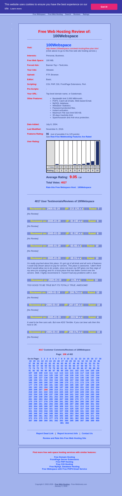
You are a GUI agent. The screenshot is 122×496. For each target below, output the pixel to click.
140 (56, 378)
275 (30, 401)
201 (82, 387)
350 (56, 413)
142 (66, 378)
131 (82, 375)
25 (54, 361)
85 (78, 368)
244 (87, 394)
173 (82, 382)
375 (40, 418)
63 (62, 366)
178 (35, 385)
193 (40, 387)
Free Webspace (39, 14)
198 (66, 387)
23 (46, 361)
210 (56, 389)
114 (66, 373)
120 (97, 373)
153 (51, 380)
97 (54, 370)
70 (90, 366)
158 (77, 380)
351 (61, 413)
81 (62, 368)
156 (66, 380)
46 (66, 363)
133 (92, 375)
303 (30, 406)
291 (40, 404)
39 (38, 363)
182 (56, 385)
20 (34, 361)
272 (87, 399)
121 (30, 375)
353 (71, 413)
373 (30, 418)
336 (56, 411)
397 (82, 420)
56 (34, 366)
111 (51, 373)
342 (87, 411)
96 (50, 370)
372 (97, 416)
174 (87, 382)
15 (88, 358)
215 (82, 389)
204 (97, 387)
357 (92, 413)
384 (87, 418)
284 (77, 401)
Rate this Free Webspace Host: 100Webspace (68, 187)
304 (35, 406)
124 (46, 375)
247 (30, 397)
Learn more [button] (16, 8)
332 (35, 411)
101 (71, 370)
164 (35, 382)
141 (61, 378)
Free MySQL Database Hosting (64, 466)
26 (58, 361)
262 (35, 399)
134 (97, 375)
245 (92, 394)
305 (40, 406)
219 (30, 392)
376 (46, 418)
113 (61, 373)
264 (46, 399)
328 (87, 408)
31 (78, 361)
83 (70, 368)
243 (82, 394)
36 (99, 361)
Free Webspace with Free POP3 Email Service (64, 469)
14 (84, 358)
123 (40, 375)
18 (100, 358)
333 (40, 411)
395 (71, 420)
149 (30, 380)
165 (40, 382)
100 (66, 370)
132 (87, 375)
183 (61, 385)
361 (40, 416)
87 (86, 368)
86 (82, 368)
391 (51, 420)
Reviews (77, 14)
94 (42, 370)
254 (66, 397)
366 (66, 416)
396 (77, 420)
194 (46, 387)
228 (77, 392)
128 (66, 375)
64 (66, 366)
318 (35, 408)
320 (46, 408)
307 (51, 406)
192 (35, 387)
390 (46, 420)
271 (82, 399)
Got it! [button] (104, 7)
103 (82, 370)
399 (92, 420)
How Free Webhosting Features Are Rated (71, 137)
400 (97, 420)
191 (30, 387)
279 (51, 401)
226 (66, 392)
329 (92, 408)
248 (35, 397)
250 (46, 397)
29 (70, 361)
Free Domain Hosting (64, 457)
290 (35, 404)
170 (66, 382)
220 (35, 392)
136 (35, 378)
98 (58, 370)
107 (30, 373)
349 (51, 413)
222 (46, 392)
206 (35, 389)
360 (35, 416)
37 (30, 363)
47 (70, 363)
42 (50, 363)
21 (38, 361)
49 (78, 363)
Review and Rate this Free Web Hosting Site (64, 438)
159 (82, 380)
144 (77, 378)
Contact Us (87, 433)
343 (92, 411)
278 (46, 401)
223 (51, 392)
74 (34, 368)
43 (54, 363)
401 (62, 423)
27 (62, 361)
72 (98, 366)
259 (92, 397)
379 (61, 418)
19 (30, 361)
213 (71, 389)
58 (42, 366)
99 (62, 370)
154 (56, 380)
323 (61, 408)
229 (82, 392)
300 (87, 404)
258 (87, 397)
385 (92, 418)
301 (92, 404)
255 (71, 397)
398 (87, 420)
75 (38, 368)
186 (77, 385)
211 (61, 389)
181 (51, 385)
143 (71, 378)
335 (51, 411)
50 (82, 363)
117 (82, 373)
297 (71, 404)
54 (98, 363)
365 (61, 416)
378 (56, 418)
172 (77, 382)
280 (56, 401)
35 (95, 361)
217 (92, 389)
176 (97, 382)
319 (40, 408)
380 (66, 418)
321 (51, 408)
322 (56, 408)
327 (82, 408)
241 (71, 394)
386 (97, 418)
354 (77, 413)
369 (82, 416)
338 (66, 411)
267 (61, 399)
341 (82, 411)
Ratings (86, 14)
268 (66, 399)
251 (51, 397)
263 (40, 399)
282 (66, 401)
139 (51, 378)
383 (82, 418)
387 (30, 420)
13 (80, 358)
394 (66, 420)
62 (58, 366)
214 (77, 389)
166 (46, 382)
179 (40, 385)
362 (46, 416)
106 (97, 370)
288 (97, 401)
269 (71, 399)
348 (46, 413)
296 (66, 404)
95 (46, 370)
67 (78, 366)
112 (56, 373)
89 (94, 368)
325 (71, 408)
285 (82, 401)
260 (97, 397)
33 (86, 361)
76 (42, 368)
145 (82, 378)
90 (98, 368)
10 (68, 358)
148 (97, 378)
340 (77, 411)
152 (46, 380)
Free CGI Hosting (64, 464)
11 (72, 358)
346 (35, 413)
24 (50, 361)
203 (92, 387)
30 (74, 361)
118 (87, 373)
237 (51, 394)
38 (34, 363)
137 (40, 378)
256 (77, 397)
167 (51, 382)
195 (51, 387)
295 (61, 404)
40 (42, 363)
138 (46, 378)
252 (56, 397)
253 (61, 397)
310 (66, 406)
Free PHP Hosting (64, 462)
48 (74, 363)
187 (82, 385)
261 (30, 399)
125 (51, 375)
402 (67, 423)
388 (35, 420)
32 (82, 361)
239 (61, 394)
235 (40, 394)
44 (58, 363)
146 (87, 378)
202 (87, 387)
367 (71, 416)
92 (34, 370)
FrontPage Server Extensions (64, 459)
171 (71, 382)
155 (61, 380)
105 (92, 370)
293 (51, 404)
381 (71, 418)
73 (30, 368)
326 (77, 408)
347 (40, 413)
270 (77, 399)
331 (30, 411)
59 (46, 366)
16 (92, 358)
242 (77, 394)
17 (96, 358)
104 (87, 370)
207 (40, 389)
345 (30, 413)
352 (66, 413)
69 (86, 366)
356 (87, 413)
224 (56, 392)
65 (70, 366)
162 (97, 380)
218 (97, 389)
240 (66, 394)
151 (40, 380)
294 (56, 404)
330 (97, 408)
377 (51, 418)
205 (30, 389)
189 (92, 385)
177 (30, 385)
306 (46, 406)
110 (46, 373)
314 (87, 406)
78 (50, 368)
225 (61, 392)
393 (61, 420)
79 (54, 368)
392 (56, 420)
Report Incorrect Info (67, 433)
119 (92, 373)
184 (66, 385)
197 (61, 387)
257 (82, 397)
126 (56, 375)
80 (58, 368)
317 (30, 408)
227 (71, 392)
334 (46, 411)
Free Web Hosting (55, 14)
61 (54, 366)
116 (77, 373)
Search (68, 14)
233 (30, 394)
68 (82, 366)
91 (30, 370)
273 (92, 399)
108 (35, 373)
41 (46, 363)
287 (92, 401)
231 (92, 392)
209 (51, 389)
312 (77, 406)
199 (71, 387)
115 (71, 373)
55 (30, 366)
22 (42, 361)
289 (30, 404)
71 (94, 366)
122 (35, 375)
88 (90, 368)
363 (51, 416)
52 (90, 363)
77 (46, 368)
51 (86, 363)
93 (38, 370)
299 (82, 404)
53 (94, 363)
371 (92, 416)
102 (77, 370)
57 (38, 366)
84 (74, 368)
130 (77, 375)
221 (40, 392)
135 (30, 378)
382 (77, 418)
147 (92, 378)
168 (56, 382)
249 (40, 397)
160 (87, 380)
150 (35, 380)
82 (66, 368)
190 (97, 385)
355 (82, 413)
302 (97, 404)
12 (76, 358)
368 (77, 416)
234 (35, 394)
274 (97, 399)
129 (71, 375)
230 (87, 392)
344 (97, 411)
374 (35, 418)
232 (97, 392)
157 (71, 380)
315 (92, 406)
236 (46, 394)
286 (87, 401)
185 (71, 385)
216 (87, 389)
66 (74, 366)
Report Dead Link (45, 433)
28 (66, 361)
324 (66, 408)
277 (40, 401)
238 (56, 394)
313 (82, 406)
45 (62, 363)
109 (40, 373)
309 (61, 406)
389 (40, 420)
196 (56, 387)
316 (97, 406)
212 (66, 389)
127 (61, 375)
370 (87, 416)
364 (56, 416)
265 (51, 399)
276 (35, 401)
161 (92, 380)
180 (46, 385)
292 (46, 404)
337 (61, 411)
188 (87, 385)
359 (30, 416)
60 (50, 366)
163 (30, 382)
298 (77, 404)
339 (71, 411)
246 (97, 394)
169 (61, 382)
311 (71, 406)
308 (56, 406)
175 (92, 382)
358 (97, 413)
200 (77, 387)
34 (90, 361)
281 (61, 401)
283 (71, 401)
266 (56, 399)
